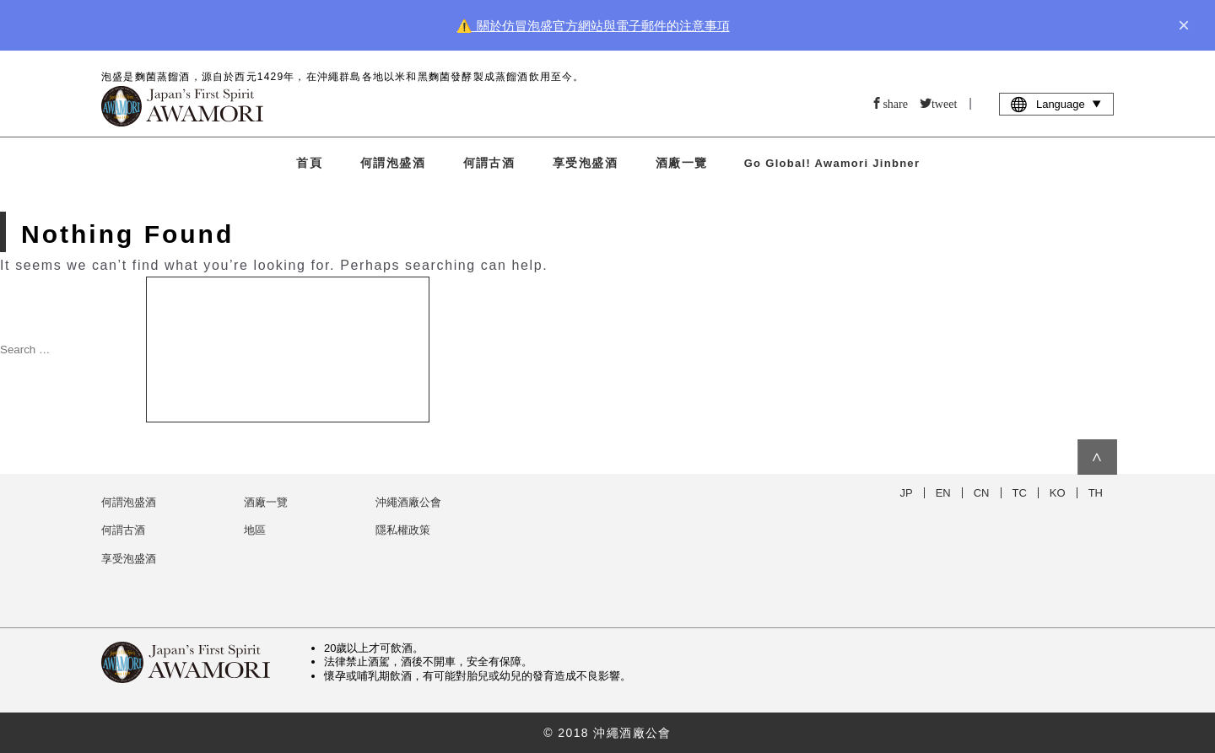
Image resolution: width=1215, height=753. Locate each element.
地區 (255, 530)
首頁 (309, 162)
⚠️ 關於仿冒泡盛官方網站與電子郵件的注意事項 (592, 26)
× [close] (1184, 25)
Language (1056, 103)
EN (943, 492)
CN (982, 492)
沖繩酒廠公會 (408, 502)
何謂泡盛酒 (392, 162)
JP (906, 492)
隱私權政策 (402, 530)
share (895, 103)
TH (1095, 492)
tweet (944, 103)
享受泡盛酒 (585, 162)
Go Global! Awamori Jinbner (832, 163)
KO (1058, 492)
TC (1019, 492)
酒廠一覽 (682, 162)
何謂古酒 (489, 162)
